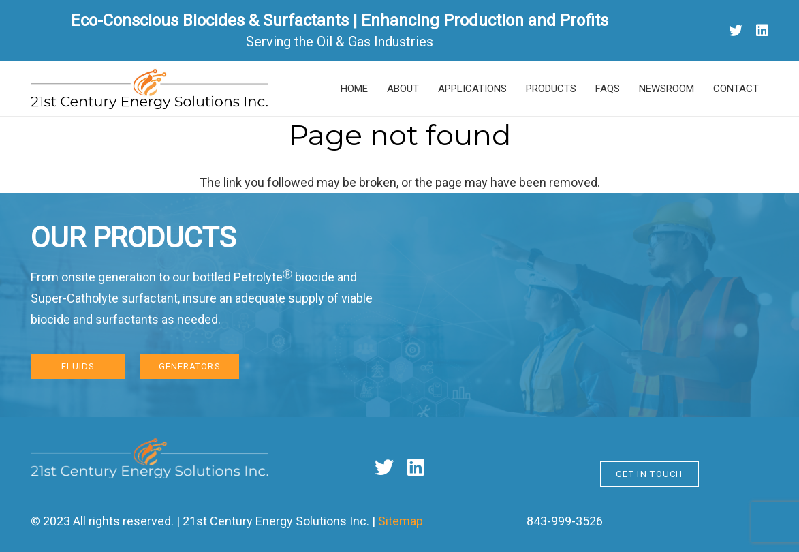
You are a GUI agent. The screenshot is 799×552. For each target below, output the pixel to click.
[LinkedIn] (762, 30)
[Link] (149, 88)
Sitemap (400, 521)
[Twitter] (735, 30)
